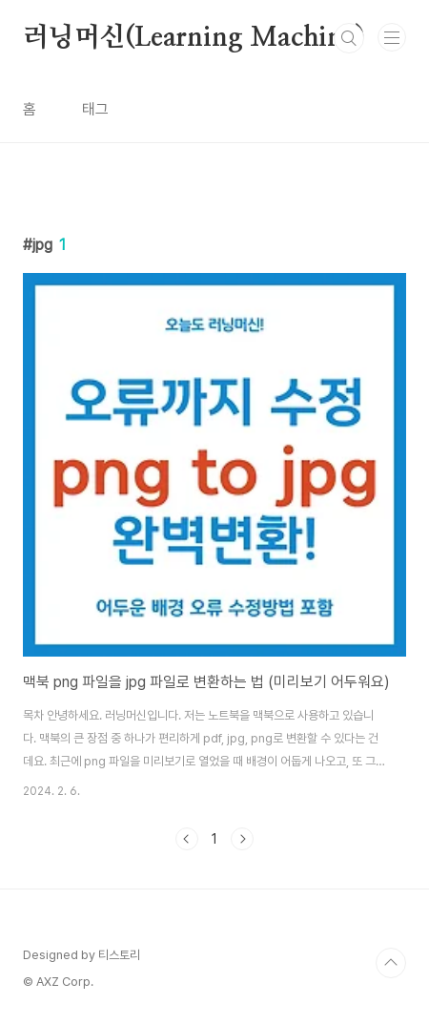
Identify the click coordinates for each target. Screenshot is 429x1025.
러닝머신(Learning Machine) (194, 38)
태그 (95, 109)
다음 (242, 838)
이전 (186, 838)
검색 (349, 38)
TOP (391, 963)
